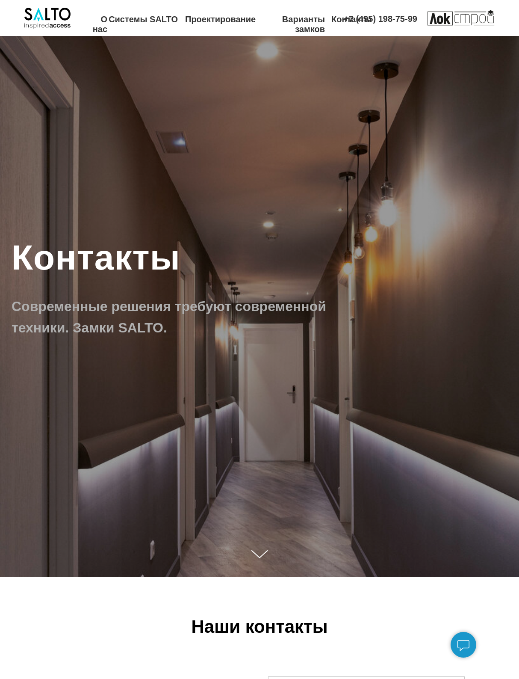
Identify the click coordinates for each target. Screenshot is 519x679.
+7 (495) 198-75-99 (380, 19)
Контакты (351, 19)
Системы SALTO (143, 19)
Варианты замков (303, 24)
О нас (100, 24)
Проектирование (220, 19)
